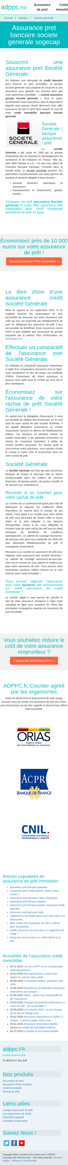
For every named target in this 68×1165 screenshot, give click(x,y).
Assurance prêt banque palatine (28, 901)
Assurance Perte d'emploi (17, 1084)
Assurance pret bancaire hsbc (27, 912)
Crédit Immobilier (12, 1088)
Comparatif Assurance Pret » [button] (34, 660)
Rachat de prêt (11, 1091)
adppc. (13, 7)
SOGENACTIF (13, 338)
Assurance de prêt (13, 1080)
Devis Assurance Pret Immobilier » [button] (34, 261)
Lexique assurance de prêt (18, 1110)
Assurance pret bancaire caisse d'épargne (33, 897)
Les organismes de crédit (17, 1113)
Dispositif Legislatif (13, 1117)
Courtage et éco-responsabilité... (42, 1031)
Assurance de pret (42, 7)
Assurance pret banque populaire (28, 887)
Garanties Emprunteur (15, 1120)
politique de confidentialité (24, 1160)
